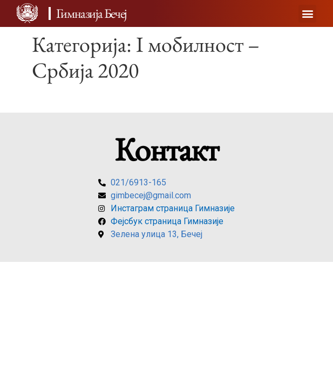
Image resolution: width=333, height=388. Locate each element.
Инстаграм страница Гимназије (173, 208)
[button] (307, 14)
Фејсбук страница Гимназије (167, 221)
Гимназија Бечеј (91, 13)
